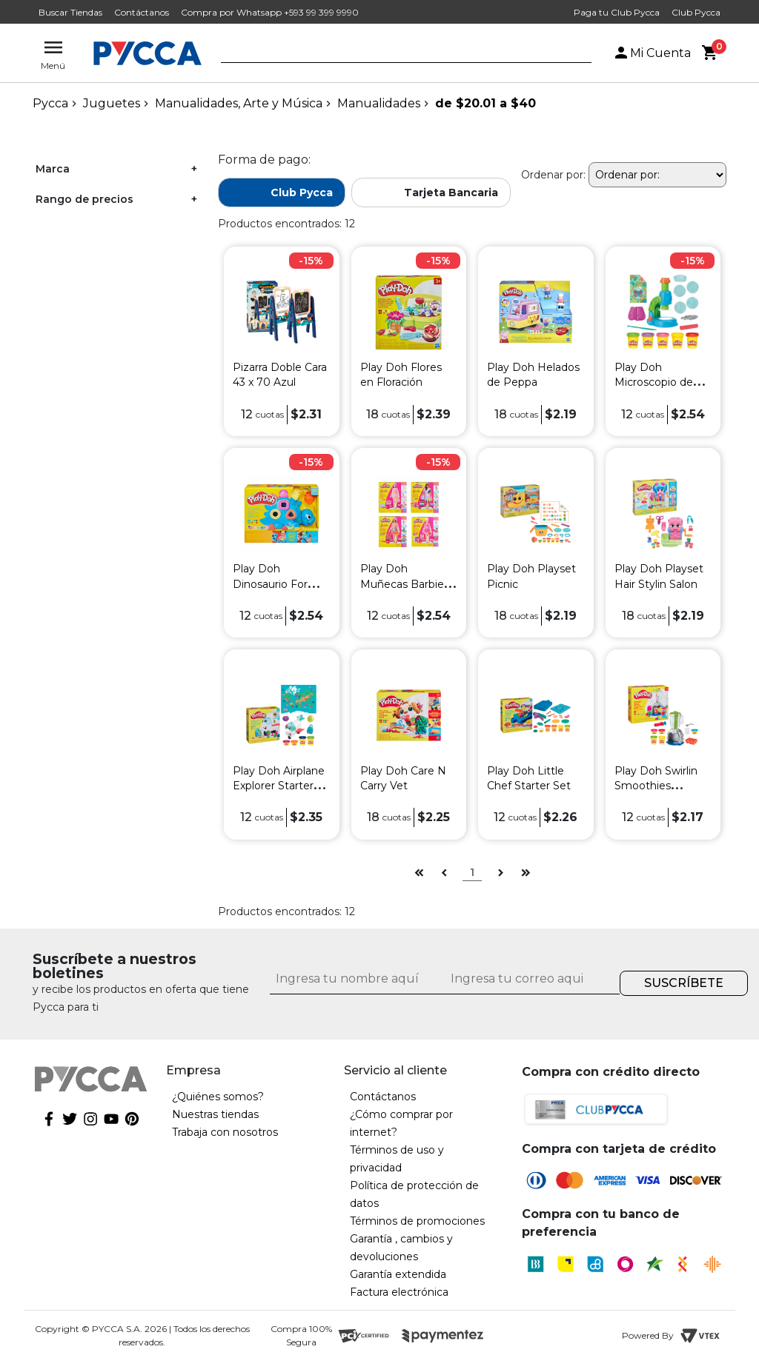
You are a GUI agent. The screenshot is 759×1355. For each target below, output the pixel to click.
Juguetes (111, 103)
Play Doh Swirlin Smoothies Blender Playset (655, 785)
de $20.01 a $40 (485, 103)
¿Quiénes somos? (218, 1096)
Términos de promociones (417, 1221)
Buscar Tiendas (70, 12)
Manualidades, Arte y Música (238, 103)
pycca (50, 103)
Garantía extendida (398, 1274)
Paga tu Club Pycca (617, 12)
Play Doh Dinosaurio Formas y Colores (281, 583)
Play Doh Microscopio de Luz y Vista (653, 382)
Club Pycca (696, 12)
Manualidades (378, 103)
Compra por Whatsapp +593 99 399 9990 (270, 12)
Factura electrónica (399, 1292)
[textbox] (395, 54)
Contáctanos (141, 12)
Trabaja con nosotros (225, 1132)
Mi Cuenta (651, 53)
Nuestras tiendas (215, 1114)
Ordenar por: (553, 174)
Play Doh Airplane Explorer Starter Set (279, 785)
